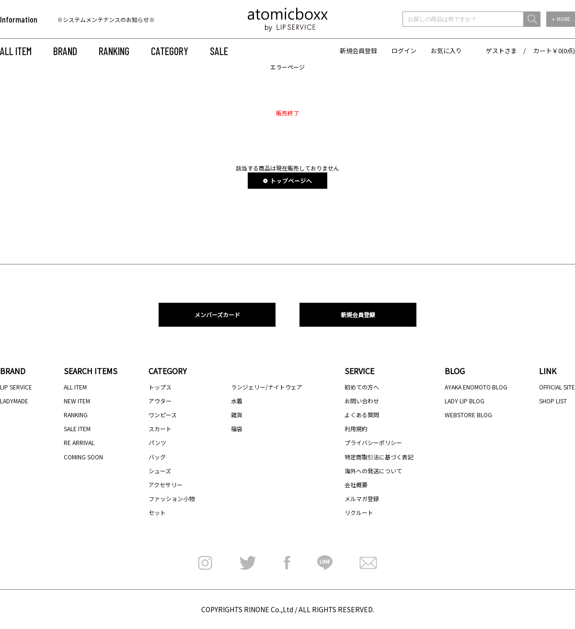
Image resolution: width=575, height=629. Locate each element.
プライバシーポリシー (373, 442)
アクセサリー (166, 484)
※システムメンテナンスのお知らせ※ (106, 19)
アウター (160, 401)
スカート (160, 428)
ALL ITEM (16, 51)
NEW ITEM (77, 401)
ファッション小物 (172, 498)
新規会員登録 (358, 50)
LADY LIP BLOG (464, 401)
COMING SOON (83, 457)
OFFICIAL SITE (557, 387)
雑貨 (236, 415)
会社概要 (356, 484)
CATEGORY (169, 51)
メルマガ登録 (362, 498)
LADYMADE (14, 401)
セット (157, 512)
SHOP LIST (553, 401)
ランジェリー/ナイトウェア (266, 387)
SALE (219, 51)
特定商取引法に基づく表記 (379, 457)
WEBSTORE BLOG (468, 415)
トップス (160, 387)
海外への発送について (373, 471)
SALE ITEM (77, 428)
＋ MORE (560, 19)
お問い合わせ (362, 401)
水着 (236, 401)
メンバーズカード (217, 314)
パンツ (157, 442)
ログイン (403, 50)
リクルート (359, 512)
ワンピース (163, 415)
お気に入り (446, 50)
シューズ (160, 471)
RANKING (114, 51)
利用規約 (356, 428)
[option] (119, 19)
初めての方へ (362, 387)
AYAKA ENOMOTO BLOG (476, 387)
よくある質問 (362, 415)
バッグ (157, 457)
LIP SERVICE (16, 387)
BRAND (65, 51)
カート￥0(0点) (554, 50)
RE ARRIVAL (79, 442)
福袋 (236, 428)
